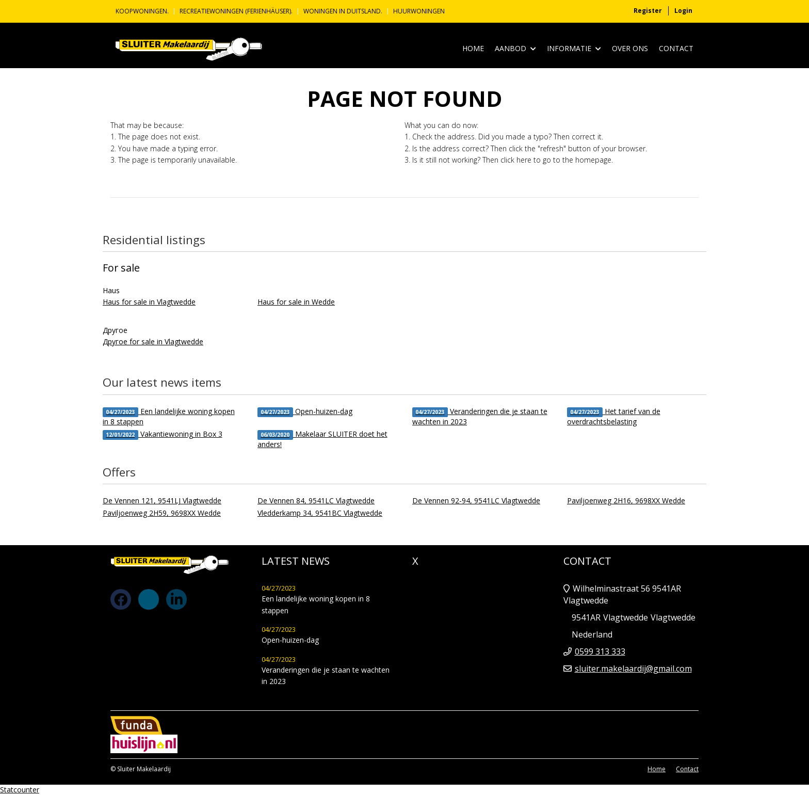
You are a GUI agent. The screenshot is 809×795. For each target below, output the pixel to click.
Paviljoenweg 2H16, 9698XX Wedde (626, 500)
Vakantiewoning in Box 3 (162, 434)
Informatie (574, 48)
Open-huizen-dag (304, 411)
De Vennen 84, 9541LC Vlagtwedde (316, 500)
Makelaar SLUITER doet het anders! (322, 439)
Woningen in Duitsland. (342, 11)
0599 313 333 (600, 651)
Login (683, 10)
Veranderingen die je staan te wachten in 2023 (479, 416)
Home (473, 48)
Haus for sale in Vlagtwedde (149, 302)
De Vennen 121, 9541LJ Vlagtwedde (162, 500)
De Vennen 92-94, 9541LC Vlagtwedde (476, 500)
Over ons (630, 48)
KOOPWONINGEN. (142, 11)
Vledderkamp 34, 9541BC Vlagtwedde (319, 513)
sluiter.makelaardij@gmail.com (633, 668)
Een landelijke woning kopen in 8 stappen (169, 416)
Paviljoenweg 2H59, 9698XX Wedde (162, 513)
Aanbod (515, 48)
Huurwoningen (419, 11)
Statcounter (19, 789)
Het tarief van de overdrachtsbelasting (613, 416)
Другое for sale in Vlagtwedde (153, 341)
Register (648, 10)
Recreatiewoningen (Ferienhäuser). (236, 11)
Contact (676, 48)
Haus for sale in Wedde (296, 302)
